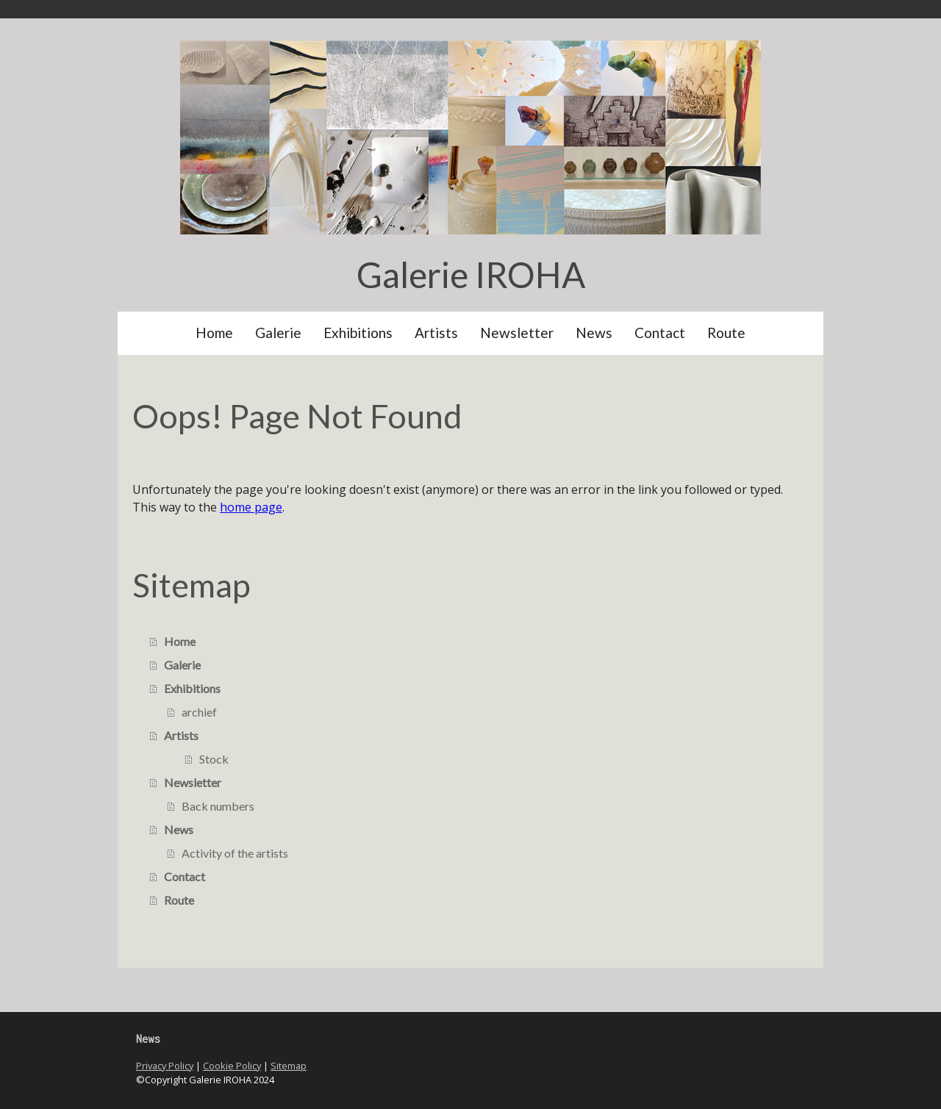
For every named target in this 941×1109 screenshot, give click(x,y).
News (594, 332)
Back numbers (218, 806)
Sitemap (289, 1065)
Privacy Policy (164, 1065)
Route (726, 332)
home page (251, 507)
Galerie (278, 332)
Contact (659, 332)
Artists (436, 332)
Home (214, 332)
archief (199, 712)
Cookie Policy (232, 1065)
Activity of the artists (235, 853)
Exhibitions (358, 332)
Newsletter (517, 332)
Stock (214, 759)
